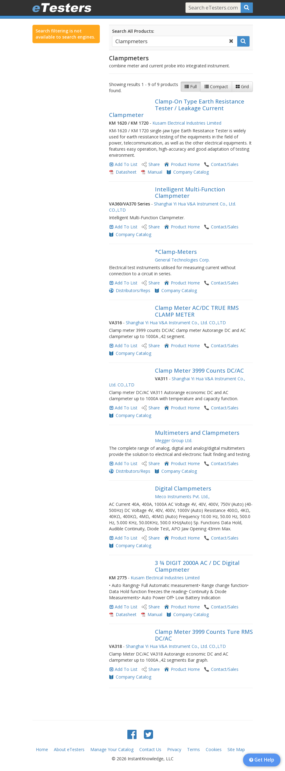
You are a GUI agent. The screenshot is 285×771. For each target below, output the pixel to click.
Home (42, 749)
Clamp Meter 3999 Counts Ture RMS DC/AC (204, 635)
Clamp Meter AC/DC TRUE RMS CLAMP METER (197, 311)
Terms (193, 749)
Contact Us (150, 749)
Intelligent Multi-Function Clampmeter (190, 193)
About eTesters (69, 749)
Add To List (126, 164)
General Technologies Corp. (182, 260)
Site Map (236, 749)
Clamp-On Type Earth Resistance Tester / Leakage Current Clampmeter (176, 108)
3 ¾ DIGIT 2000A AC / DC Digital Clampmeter (197, 566)
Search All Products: (133, 31)
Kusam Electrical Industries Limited (186, 123)
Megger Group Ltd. (173, 440)
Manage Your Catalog (111, 749)
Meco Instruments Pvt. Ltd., (182, 496)
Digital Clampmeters (183, 488)
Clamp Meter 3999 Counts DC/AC (199, 370)
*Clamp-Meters (176, 251)
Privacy (174, 749)
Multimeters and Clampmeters (197, 432)
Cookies (214, 749)
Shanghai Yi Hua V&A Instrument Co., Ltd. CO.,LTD (176, 322)
